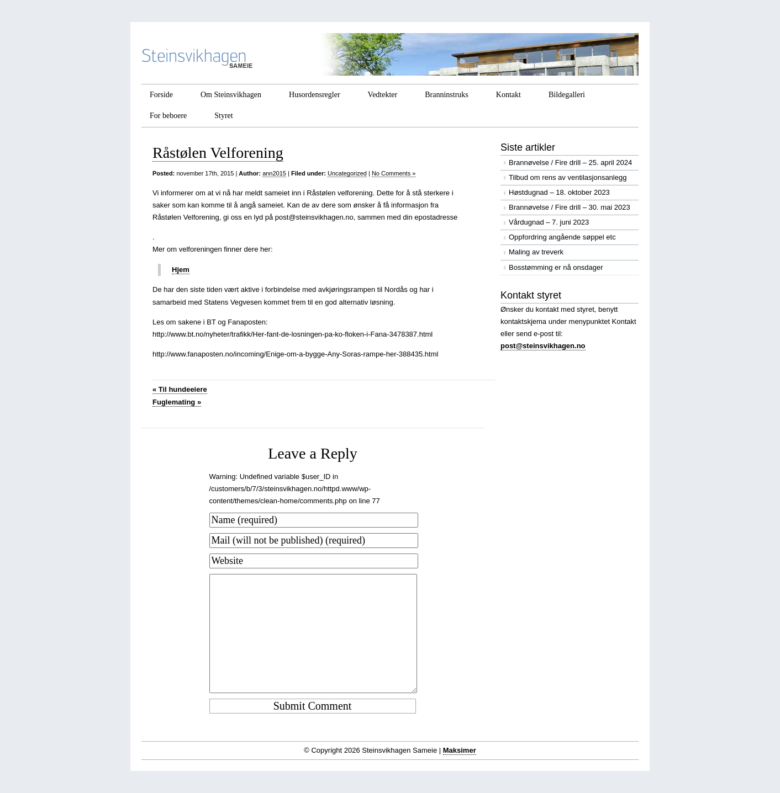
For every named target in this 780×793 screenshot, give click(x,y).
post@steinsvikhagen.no (543, 346)
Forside (161, 95)
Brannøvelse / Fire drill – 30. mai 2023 (569, 207)
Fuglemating (176, 402)
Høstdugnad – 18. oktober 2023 (559, 192)
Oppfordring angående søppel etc (562, 237)
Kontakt (508, 95)
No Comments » (393, 173)
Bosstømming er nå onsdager (556, 267)
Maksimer (459, 750)
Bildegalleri (567, 95)
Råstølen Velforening (217, 152)
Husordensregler (314, 95)
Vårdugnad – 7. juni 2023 (549, 222)
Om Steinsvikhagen (231, 95)
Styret (223, 115)
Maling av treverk (536, 252)
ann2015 (274, 173)
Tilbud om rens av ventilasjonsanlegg (567, 177)
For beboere (168, 115)
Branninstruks (446, 95)
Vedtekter (383, 95)
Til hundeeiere (179, 389)
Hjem (180, 269)
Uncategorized (347, 173)
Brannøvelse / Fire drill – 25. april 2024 (570, 162)
